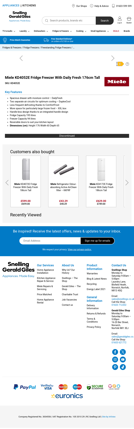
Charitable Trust (70, 295)
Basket (129, 20)
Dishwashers (39, 32)
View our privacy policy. (80, 250)
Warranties (92, 274)
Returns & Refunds (96, 314)
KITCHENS (29, 6)
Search (102, 20)
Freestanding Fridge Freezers (56, 49)
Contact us (67, 306)
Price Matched (44, 295)
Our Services (45, 266)
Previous (6, 184)
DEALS (116, 32)
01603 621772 (119, 343)
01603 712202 (119, 306)
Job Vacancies (69, 301)
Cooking (79, 32)
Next (127, 184)
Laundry (23, 32)
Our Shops (79, 5)
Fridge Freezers (31, 49)
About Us (68, 266)
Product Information (94, 268)
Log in (119, 20)
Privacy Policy (94, 328)
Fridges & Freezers (61, 32)
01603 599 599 (122, 5)
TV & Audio (7, 32)
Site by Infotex (108, 418)
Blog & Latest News (97, 280)
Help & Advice (99, 5)
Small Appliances (98, 32)
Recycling (92, 285)
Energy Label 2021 (96, 290)
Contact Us (119, 266)
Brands (127, 32)
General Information (94, 300)
